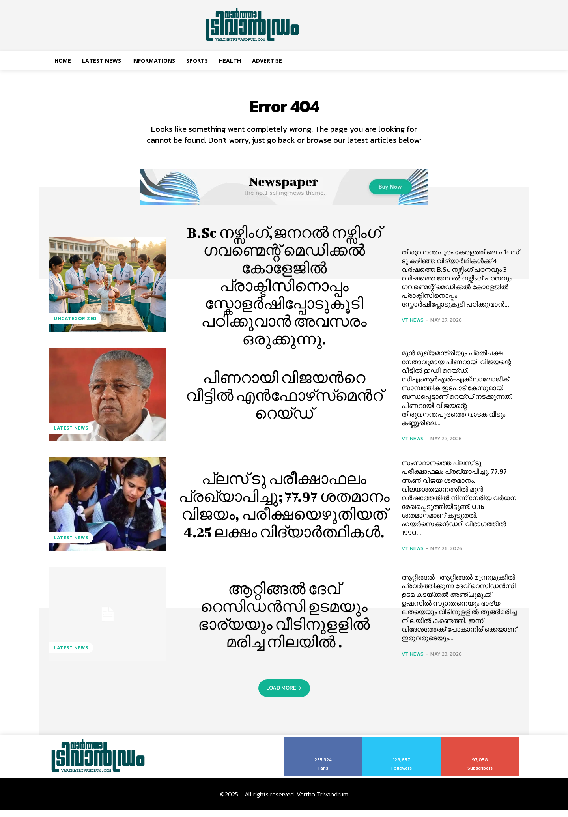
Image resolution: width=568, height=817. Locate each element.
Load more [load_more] (284, 695)
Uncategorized (75, 325)
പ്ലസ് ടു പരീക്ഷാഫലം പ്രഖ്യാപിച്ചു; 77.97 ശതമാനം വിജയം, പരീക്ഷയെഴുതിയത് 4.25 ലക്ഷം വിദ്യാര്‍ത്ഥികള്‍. (284, 511)
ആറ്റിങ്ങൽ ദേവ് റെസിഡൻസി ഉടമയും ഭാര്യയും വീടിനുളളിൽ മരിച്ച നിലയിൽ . (284, 621)
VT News (413, 327)
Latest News (71, 435)
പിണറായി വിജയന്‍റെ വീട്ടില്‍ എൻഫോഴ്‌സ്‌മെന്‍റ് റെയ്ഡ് (284, 401)
